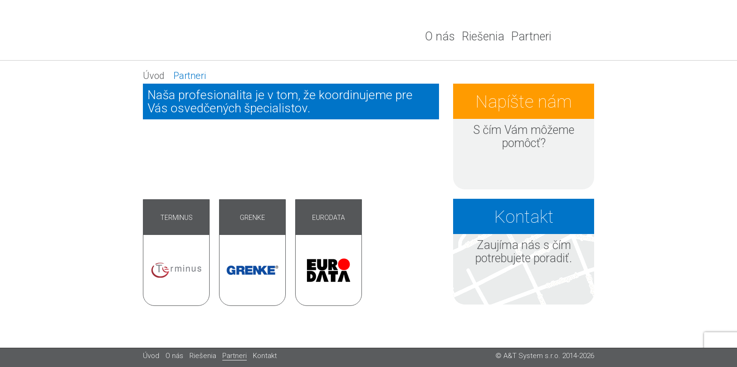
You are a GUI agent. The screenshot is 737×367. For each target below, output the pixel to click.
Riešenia (483, 36)
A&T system (213, 30)
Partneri (531, 36)
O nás (440, 36)
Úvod (154, 75)
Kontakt (265, 355)
